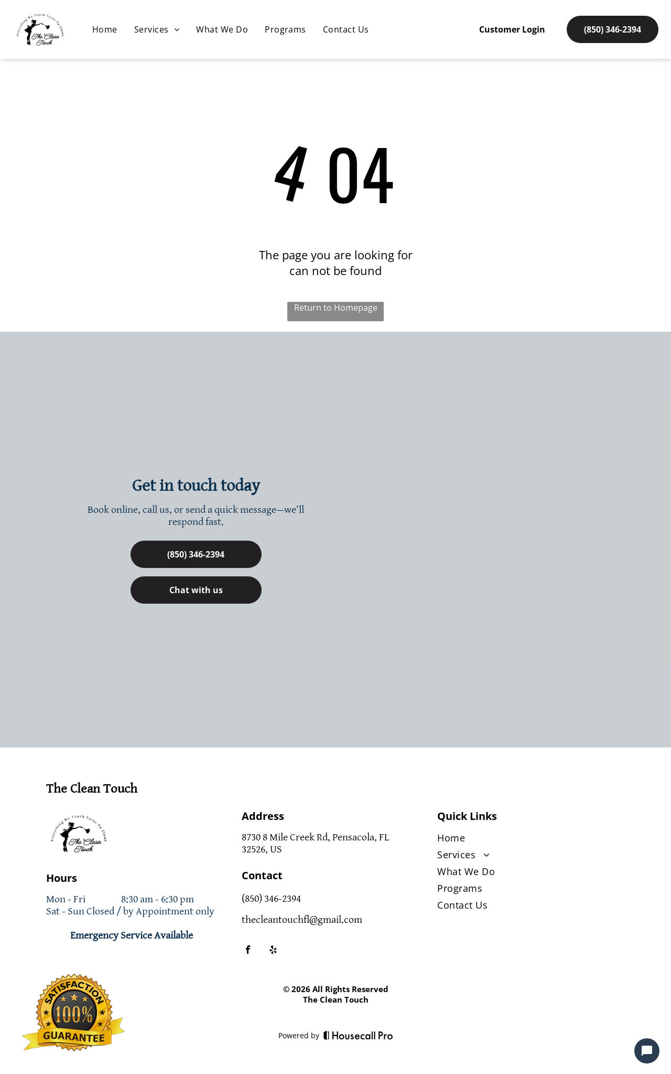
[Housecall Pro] (358, 1035)
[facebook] (248, 951)
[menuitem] (105, 29)
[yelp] (273, 951)
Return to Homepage (335, 307)
